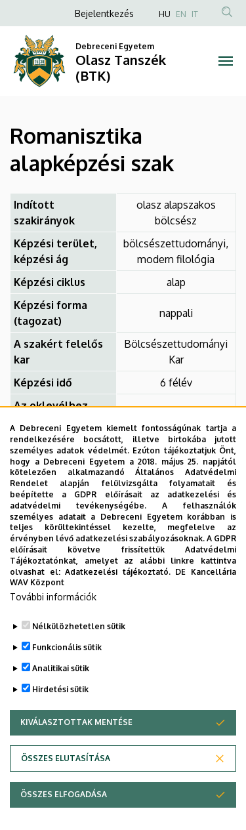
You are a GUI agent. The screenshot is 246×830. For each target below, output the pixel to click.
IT (195, 14)
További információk (53, 636)
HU (165, 14)
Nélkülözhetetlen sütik (78, 666)
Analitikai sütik (60, 708)
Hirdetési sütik (60, 729)
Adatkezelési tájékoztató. (118, 612)
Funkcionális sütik (67, 687)
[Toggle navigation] (226, 61)
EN (181, 14)
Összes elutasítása (65, 798)
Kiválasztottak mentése (76, 762)
